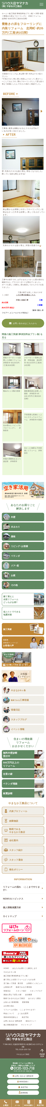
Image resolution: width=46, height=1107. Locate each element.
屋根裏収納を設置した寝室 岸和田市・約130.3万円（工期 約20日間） (33, 395)
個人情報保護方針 (12, 907)
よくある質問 (23, 1013)
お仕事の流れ (9, 1006)
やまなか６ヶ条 (10, 972)
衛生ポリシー (31, 1021)
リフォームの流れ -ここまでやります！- (21, 888)
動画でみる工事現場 (24, 987)
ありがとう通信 (34, 998)
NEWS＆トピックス (13, 898)
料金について (9, 1013)
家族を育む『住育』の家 (13, 994)
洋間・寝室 (39, 13)
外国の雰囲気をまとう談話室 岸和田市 (12, 459)
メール (17, 1103)
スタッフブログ (36, 991)
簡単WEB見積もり (11, 1017)
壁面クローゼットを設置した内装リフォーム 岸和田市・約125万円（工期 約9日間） (13, 361)
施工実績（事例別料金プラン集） (21, 13)
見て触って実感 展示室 (13, 983)
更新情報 (25, 1002)
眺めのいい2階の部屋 (12, 391)
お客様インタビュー (34, 983)
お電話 (5, 1103)
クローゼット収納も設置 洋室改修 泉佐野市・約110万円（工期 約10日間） (33, 361)
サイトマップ (10, 916)
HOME (6, 968)
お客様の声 (8, 987)
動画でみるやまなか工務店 (14, 998)
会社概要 (28, 994)
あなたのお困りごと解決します (24, 968)
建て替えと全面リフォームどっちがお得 (19, 979)
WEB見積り (23, 1081)
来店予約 (25, 1017)
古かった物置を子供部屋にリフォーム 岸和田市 (33, 450)
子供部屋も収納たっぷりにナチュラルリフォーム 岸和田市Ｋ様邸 (33, 417)
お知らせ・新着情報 (11, 1002)
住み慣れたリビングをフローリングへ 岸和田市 (12, 428)
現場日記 (8, 991)
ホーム (4, 13)
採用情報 (24, 1092)
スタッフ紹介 (21, 991)
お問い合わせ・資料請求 (13, 1021)
